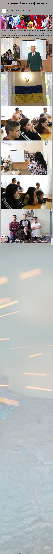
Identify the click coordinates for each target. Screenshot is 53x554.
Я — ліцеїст (15, 10)
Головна (9, 10)
